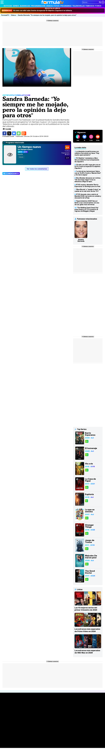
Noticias (8, 6)
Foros (98, 6)
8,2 (87, 441)
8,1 (86, 501)
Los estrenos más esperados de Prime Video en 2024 (87, 630)
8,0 (87, 564)
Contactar (75, 725)
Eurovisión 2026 (69, 708)
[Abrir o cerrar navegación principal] (2, 2)
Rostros (86, 702)
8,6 (87, 487)
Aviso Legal (16, 725)
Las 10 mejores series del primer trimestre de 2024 (86, 608)
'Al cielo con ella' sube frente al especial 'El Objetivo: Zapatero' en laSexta (36, 10)
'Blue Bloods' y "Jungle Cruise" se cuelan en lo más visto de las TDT (88, 190)
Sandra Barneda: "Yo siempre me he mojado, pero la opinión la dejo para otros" (47, 15)
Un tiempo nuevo (29, 147)
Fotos (57, 6)
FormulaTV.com (6, 728)
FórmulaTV (5, 15)
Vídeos (49, 6)
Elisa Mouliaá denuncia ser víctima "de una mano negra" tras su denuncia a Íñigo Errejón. (87, 180)
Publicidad (67, 725)
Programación (38, 6)
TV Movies (26, 708)
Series (16, 6)
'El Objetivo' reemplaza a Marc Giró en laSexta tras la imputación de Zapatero (87, 160)
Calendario (26, 704)
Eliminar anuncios (53, 20)
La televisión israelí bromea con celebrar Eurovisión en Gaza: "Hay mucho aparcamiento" (87, 153)
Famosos (90, 6)
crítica (67, 151)
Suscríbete (88, 709)
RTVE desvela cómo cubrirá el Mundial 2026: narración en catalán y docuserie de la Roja (88, 196)
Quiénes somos (6, 725)
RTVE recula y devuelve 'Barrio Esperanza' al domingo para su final (87, 185)
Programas (66, 6)
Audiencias (25, 6)
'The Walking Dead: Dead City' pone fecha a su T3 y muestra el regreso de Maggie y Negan (87, 209)
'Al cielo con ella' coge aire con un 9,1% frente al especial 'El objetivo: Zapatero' (87, 166)
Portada (5, 702)
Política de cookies (42, 725)
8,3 (87, 518)
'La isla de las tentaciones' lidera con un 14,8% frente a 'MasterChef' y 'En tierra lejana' (88, 173)
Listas (24, 706)
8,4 (87, 470)
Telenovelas (78, 6)
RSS (80, 725)
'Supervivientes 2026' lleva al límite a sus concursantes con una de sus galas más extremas (87, 203)
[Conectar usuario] (103, 2)
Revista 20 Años (52, 8)
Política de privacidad (28, 725)
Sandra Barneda (81, 240)
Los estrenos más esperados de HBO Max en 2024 (87, 651)
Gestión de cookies (56, 725)
